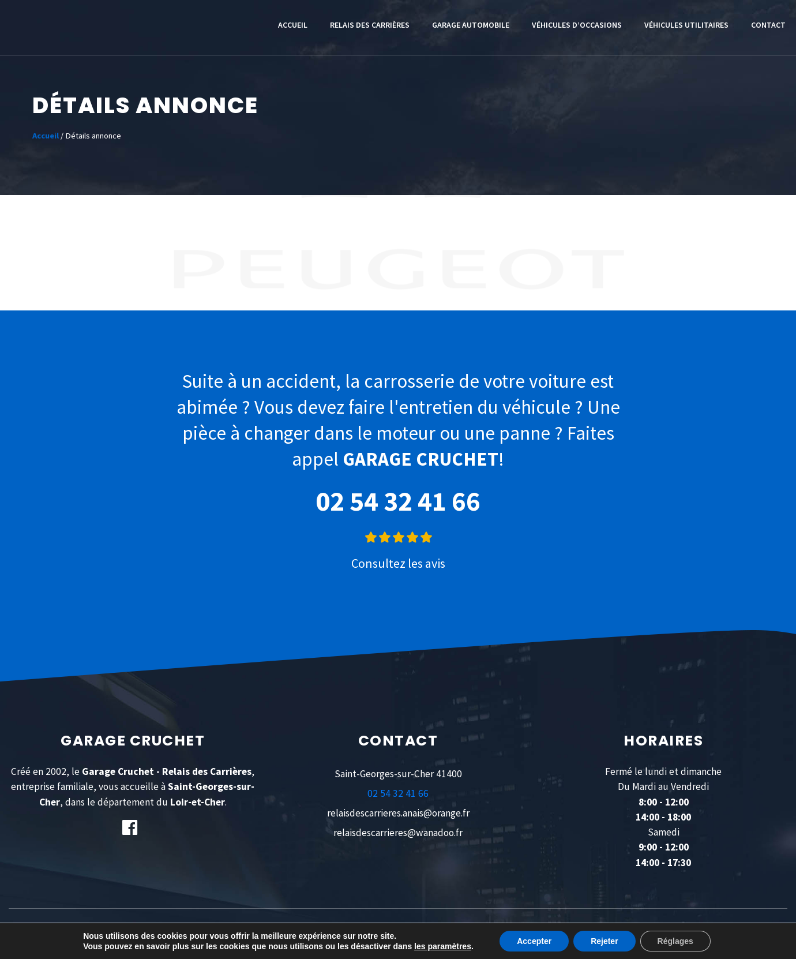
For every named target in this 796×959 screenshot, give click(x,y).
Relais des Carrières (370, 25)
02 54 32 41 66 (398, 501)
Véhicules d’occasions (577, 25)
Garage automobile (470, 25)
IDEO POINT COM (619, 932)
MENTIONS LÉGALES (316, 932)
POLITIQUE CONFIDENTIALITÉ (402, 932)
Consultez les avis (398, 563)
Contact (768, 25)
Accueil (292, 25)
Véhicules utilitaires (686, 25)
